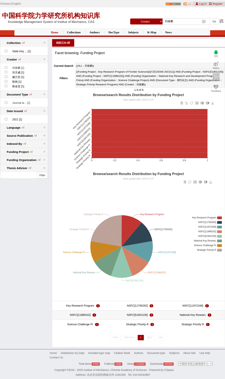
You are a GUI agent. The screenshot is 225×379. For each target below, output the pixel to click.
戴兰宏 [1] (18, 77)
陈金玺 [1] (18, 86)
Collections (74, 32)
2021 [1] (17, 119)
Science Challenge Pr (80, 324)
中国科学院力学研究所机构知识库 (51, 15)
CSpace (169, 369)
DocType (113, 32)
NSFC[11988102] (80, 314)
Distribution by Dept (72, 353)
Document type (156, 353)
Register (216, 3)
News (168, 32)
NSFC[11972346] (192, 305)
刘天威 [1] (18, 72)
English (16, 3)
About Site (189, 353)
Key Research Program (80, 305)
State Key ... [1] (21, 51)
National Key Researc (193, 314)
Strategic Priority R (137, 324)
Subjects (133, 32)
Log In (201, 3)
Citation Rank (122, 353)
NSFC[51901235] (137, 314)
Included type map (99, 353)
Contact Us (56, 357)
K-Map (151, 32)
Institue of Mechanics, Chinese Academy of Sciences (115, 369)
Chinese (5, 3)
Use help (204, 353)
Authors (95, 32)
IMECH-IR (63, 42)
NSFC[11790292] (137, 305)
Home (54, 32)
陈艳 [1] (16, 81)
